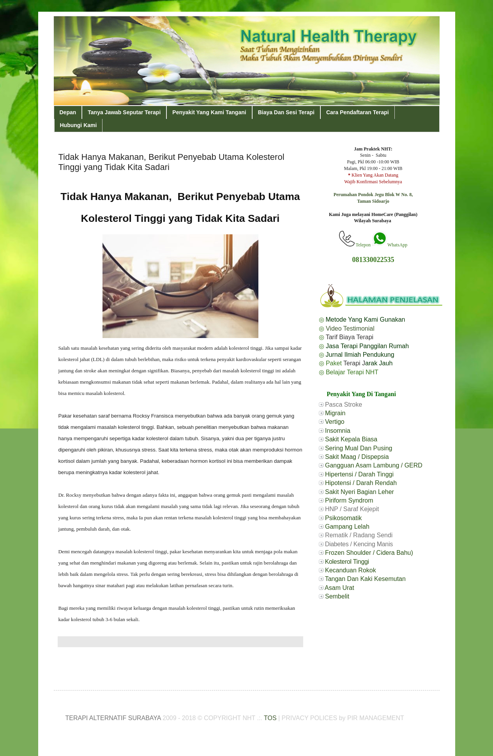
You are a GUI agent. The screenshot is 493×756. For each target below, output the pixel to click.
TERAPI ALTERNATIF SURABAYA (113, 718)
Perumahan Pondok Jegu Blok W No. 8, (373, 194)
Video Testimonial (350, 328)
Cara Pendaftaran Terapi (357, 112)
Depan (68, 112)
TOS (270, 718)
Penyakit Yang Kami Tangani (209, 112)
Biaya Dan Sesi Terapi (286, 112)
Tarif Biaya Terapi (349, 337)
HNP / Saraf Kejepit (352, 509)
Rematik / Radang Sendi (358, 535)
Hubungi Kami (78, 125)
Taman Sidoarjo (373, 201)
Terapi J (354, 363)
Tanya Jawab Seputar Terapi (124, 112)
